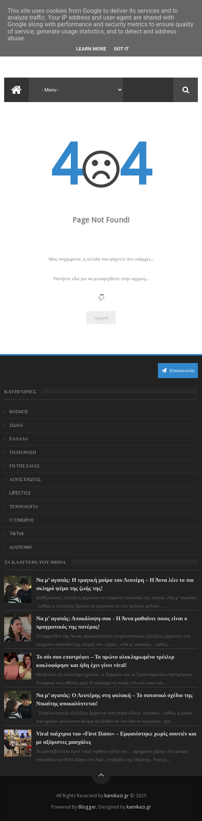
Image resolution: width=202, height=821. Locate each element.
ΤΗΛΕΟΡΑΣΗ (22, 452)
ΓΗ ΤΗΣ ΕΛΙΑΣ (24, 465)
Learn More (91, 49)
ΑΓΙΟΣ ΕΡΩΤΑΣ (25, 479)
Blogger (87, 807)
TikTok (16, 533)
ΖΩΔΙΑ (16, 425)
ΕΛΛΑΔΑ (18, 438)
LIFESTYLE (20, 493)
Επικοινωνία (178, 370)
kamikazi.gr (116, 795)
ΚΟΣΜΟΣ (18, 411)
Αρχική (101, 317)
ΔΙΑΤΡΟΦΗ (20, 547)
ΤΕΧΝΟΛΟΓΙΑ (23, 506)
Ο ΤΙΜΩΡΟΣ (21, 520)
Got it (121, 49)
